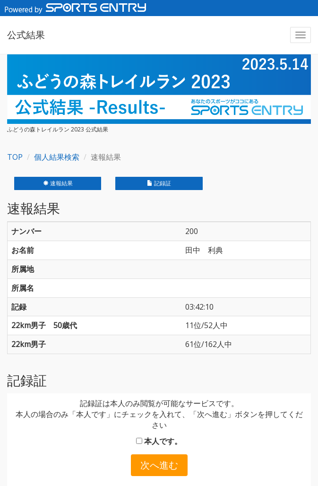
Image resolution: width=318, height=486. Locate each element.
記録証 (159, 183)
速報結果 (58, 183)
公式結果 (26, 34)
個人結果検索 (56, 157)
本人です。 (159, 441)
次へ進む (159, 465)
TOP (15, 157)
